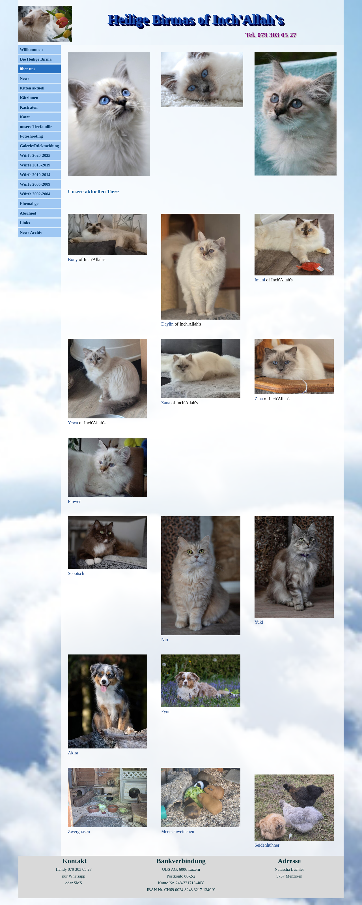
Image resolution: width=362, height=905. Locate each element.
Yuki (259, 622)
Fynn (166, 711)
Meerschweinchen (177, 831)
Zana (166, 402)
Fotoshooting (31, 136)
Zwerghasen (79, 831)
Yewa (73, 422)
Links (25, 223)
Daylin (168, 324)
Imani (260, 279)
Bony (73, 259)
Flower (74, 501)
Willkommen (31, 49)
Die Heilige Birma (35, 59)
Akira (73, 752)
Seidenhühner (267, 845)
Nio (164, 639)
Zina (259, 398)
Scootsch (76, 573)
